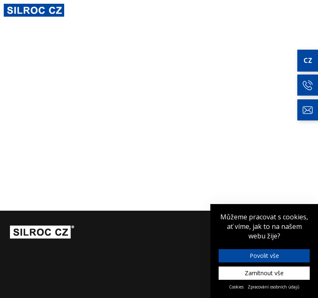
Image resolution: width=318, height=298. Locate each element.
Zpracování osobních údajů (273, 287)
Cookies (236, 287)
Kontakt (302, 11)
